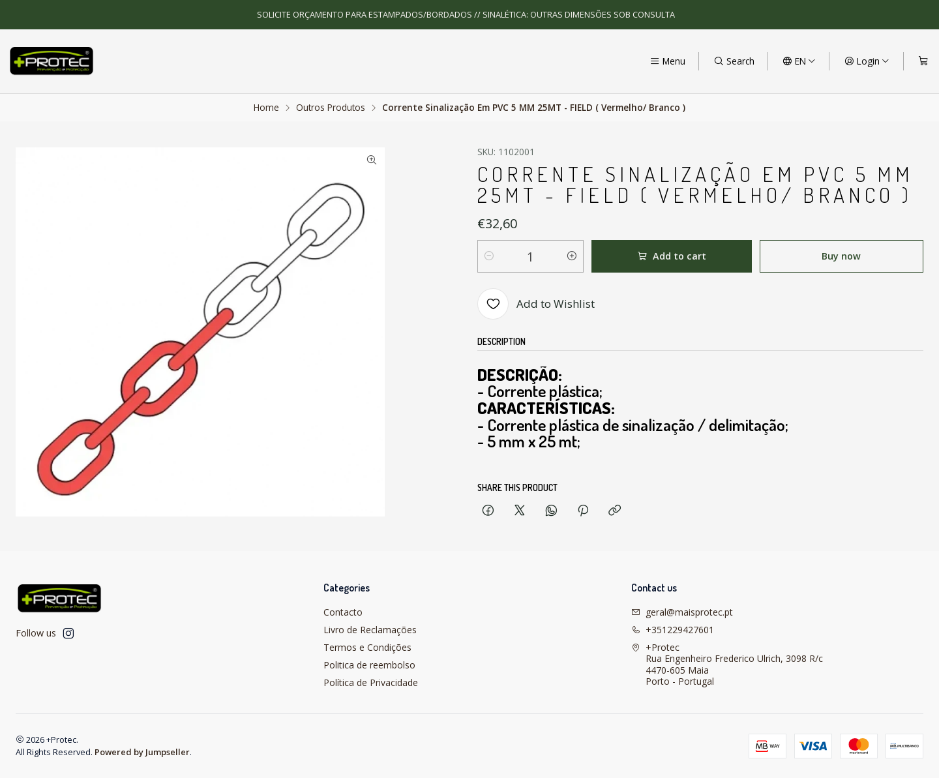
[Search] (734, 61)
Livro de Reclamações (370, 629)
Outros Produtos (330, 107)
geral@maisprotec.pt (682, 612)
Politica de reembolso (369, 665)
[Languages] (799, 61)
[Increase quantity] (572, 256)
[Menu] (667, 61)
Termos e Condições (367, 647)
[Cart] (923, 61)
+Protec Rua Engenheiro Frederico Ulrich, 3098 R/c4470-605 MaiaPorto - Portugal (727, 664)
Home (266, 107)
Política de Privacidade (370, 682)
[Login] (867, 61)
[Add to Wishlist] (536, 304)
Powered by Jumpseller (142, 752)
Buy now (841, 256)
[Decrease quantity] (489, 256)
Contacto (343, 612)
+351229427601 (672, 629)
